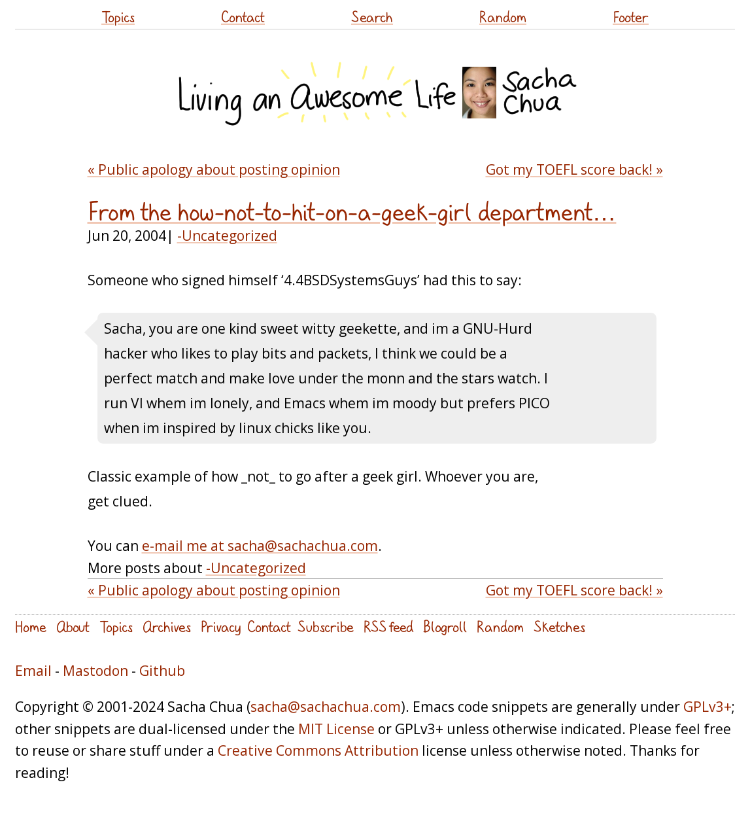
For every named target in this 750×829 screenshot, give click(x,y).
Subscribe (326, 626)
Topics (118, 17)
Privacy (221, 626)
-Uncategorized (227, 235)
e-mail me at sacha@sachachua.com (260, 545)
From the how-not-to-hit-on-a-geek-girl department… (352, 212)
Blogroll (445, 626)
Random (502, 17)
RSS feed (388, 626)
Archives (167, 626)
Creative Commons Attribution (318, 750)
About (73, 626)
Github (162, 670)
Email (33, 670)
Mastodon (95, 670)
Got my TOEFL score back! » (574, 169)
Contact (243, 17)
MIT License (336, 728)
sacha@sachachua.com (325, 706)
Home (30, 626)
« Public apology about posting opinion (214, 169)
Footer (631, 17)
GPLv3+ (707, 706)
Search (372, 17)
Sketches (559, 626)
